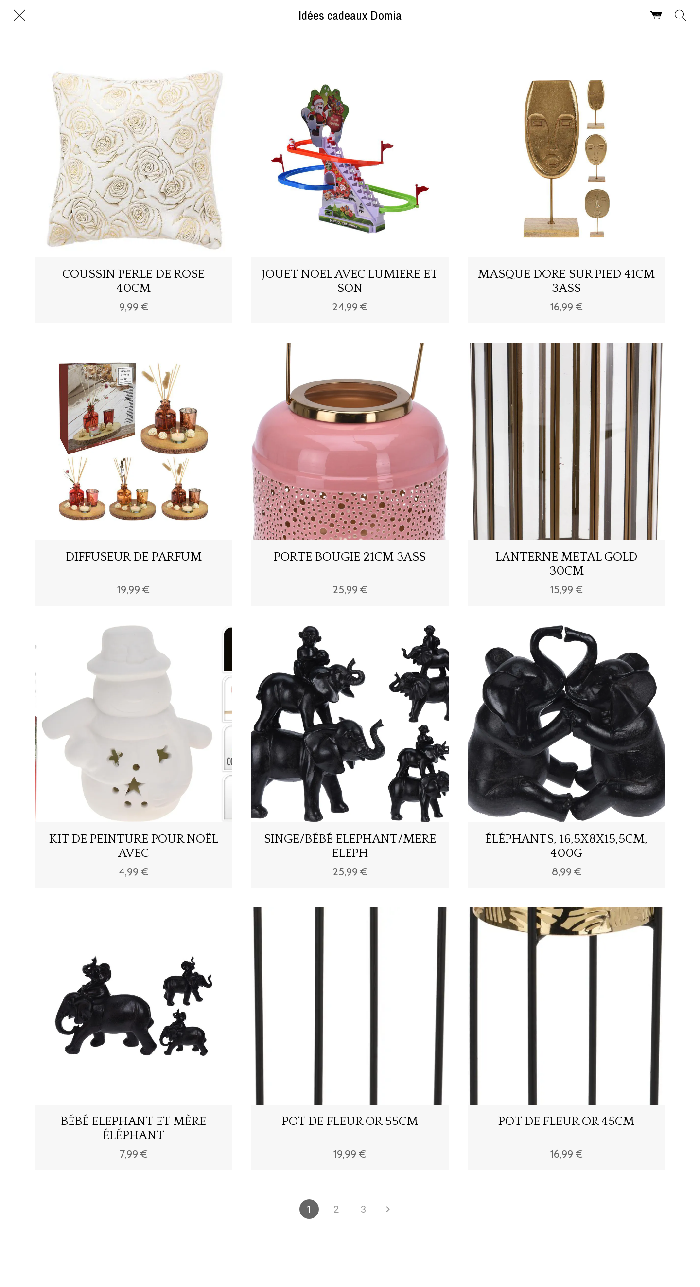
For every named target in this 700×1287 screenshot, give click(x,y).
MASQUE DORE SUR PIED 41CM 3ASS (566, 281)
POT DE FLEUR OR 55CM (350, 1121)
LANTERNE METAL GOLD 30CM (566, 564)
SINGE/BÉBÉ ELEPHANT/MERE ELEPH (350, 846)
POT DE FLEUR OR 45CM (566, 1121)
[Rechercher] (680, 15)
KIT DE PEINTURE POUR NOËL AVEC (133, 846)
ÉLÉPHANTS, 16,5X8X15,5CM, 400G (566, 846)
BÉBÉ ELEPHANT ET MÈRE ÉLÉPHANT (133, 1128)
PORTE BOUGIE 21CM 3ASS (350, 557)
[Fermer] (19, 15)
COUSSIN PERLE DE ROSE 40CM (133, 281)
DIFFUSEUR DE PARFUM (134, 557)
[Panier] (656, 15)
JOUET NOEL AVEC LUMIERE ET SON (350, 281)
